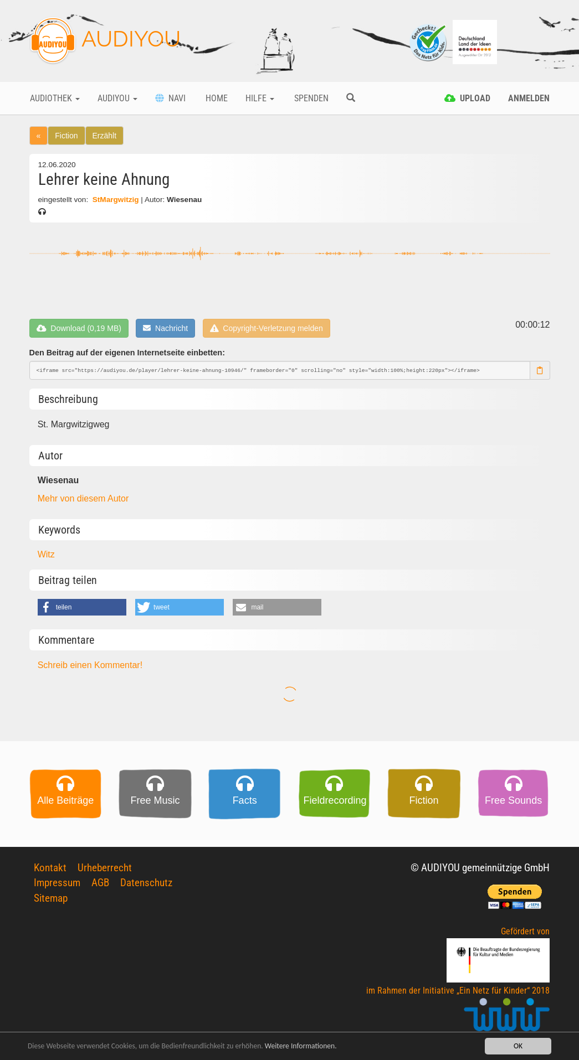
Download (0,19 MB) (79, 328)
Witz (46, 554)
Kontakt (50, 867)
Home (215, 98)
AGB (100, 882)
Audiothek (55, 98)
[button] (82, 607)
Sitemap (51, 898)
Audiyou (117, 98)
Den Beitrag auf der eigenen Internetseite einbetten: (127, 352)
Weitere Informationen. (301, 1047)
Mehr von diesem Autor (83, 498)
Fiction (66, 135)
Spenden (310, 98)
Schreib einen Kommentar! (90, 665)
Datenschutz (146, 882)
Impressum (57, 882)
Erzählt (105, 135)
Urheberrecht (105, 867)
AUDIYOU (105, 41)
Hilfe (259, 98)
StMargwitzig (115, 199)
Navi (170, 98)
